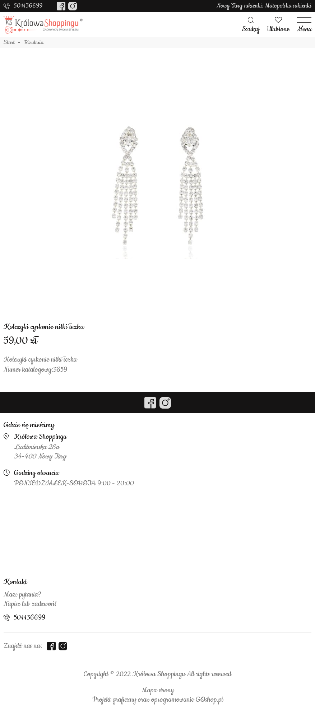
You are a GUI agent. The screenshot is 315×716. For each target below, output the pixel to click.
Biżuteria (34, 42)
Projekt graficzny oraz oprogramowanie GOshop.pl (157, 700)
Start (9, 42)
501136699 (28, 5)
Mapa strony (158, 690)
